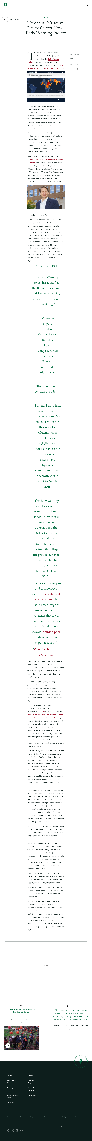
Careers (30, 1075)
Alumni (70, 970)
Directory (10, 1088)
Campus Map (11, 1102)
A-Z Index (56, 1126)
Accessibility (32, 1095)
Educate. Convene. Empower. (27, 1117)
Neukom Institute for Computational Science (45, 714)
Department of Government (38, 970)
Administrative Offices (11, 1082)
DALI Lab (41, 711)
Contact (9, 1075)
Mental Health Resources (32, 1089)
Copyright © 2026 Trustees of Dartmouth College (22, 1126)
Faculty (19, 970)
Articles (46, 17)
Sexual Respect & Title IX (12, 1096)
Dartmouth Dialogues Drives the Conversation (69, 1117)
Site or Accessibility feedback (73, 1126)
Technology (58, 970)
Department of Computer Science (47, 718)
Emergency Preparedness (32, 1082)
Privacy (44, 1126)
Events (46, 955)
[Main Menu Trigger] (86, 5)
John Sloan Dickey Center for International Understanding (39, 977)
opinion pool (51, 632)
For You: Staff (46, 1117)
